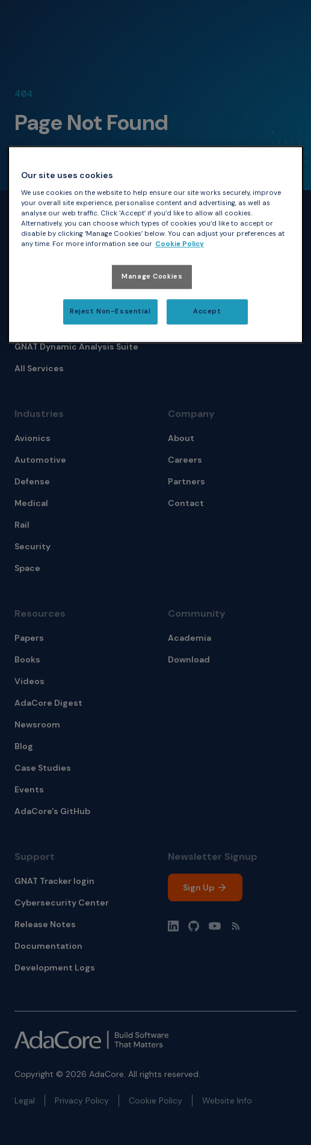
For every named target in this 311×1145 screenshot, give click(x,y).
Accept (207, 311)
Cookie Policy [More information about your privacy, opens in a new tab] (179, 244)
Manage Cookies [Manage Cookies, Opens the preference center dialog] (152, 277)
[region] (155, 245)
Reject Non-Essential (110, 311)
